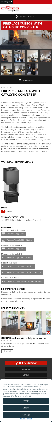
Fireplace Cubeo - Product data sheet (20, 266)
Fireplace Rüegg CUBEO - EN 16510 (19, 240)
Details (7, 351)
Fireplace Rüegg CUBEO (15, 234)
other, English (5, 2)
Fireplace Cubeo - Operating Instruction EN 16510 (24, 281)
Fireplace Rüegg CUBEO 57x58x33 (19, 258)
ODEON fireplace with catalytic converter (24, 338)
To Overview (26, 80)
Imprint (29, 419)
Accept (26, 401)
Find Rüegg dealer (26, 17)
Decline (26, 408)
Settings (26, 415)
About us (26, 369)
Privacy (23, 419)
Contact (26, 375)
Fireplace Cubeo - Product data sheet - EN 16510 (24, 272)
